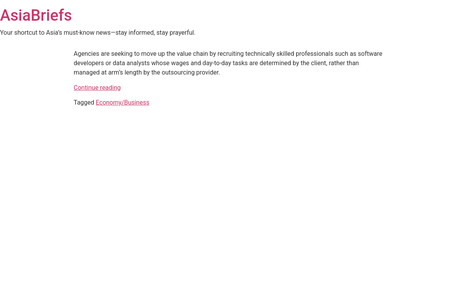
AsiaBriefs (36, 15)
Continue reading (97, 87)
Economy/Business (122, 102)
